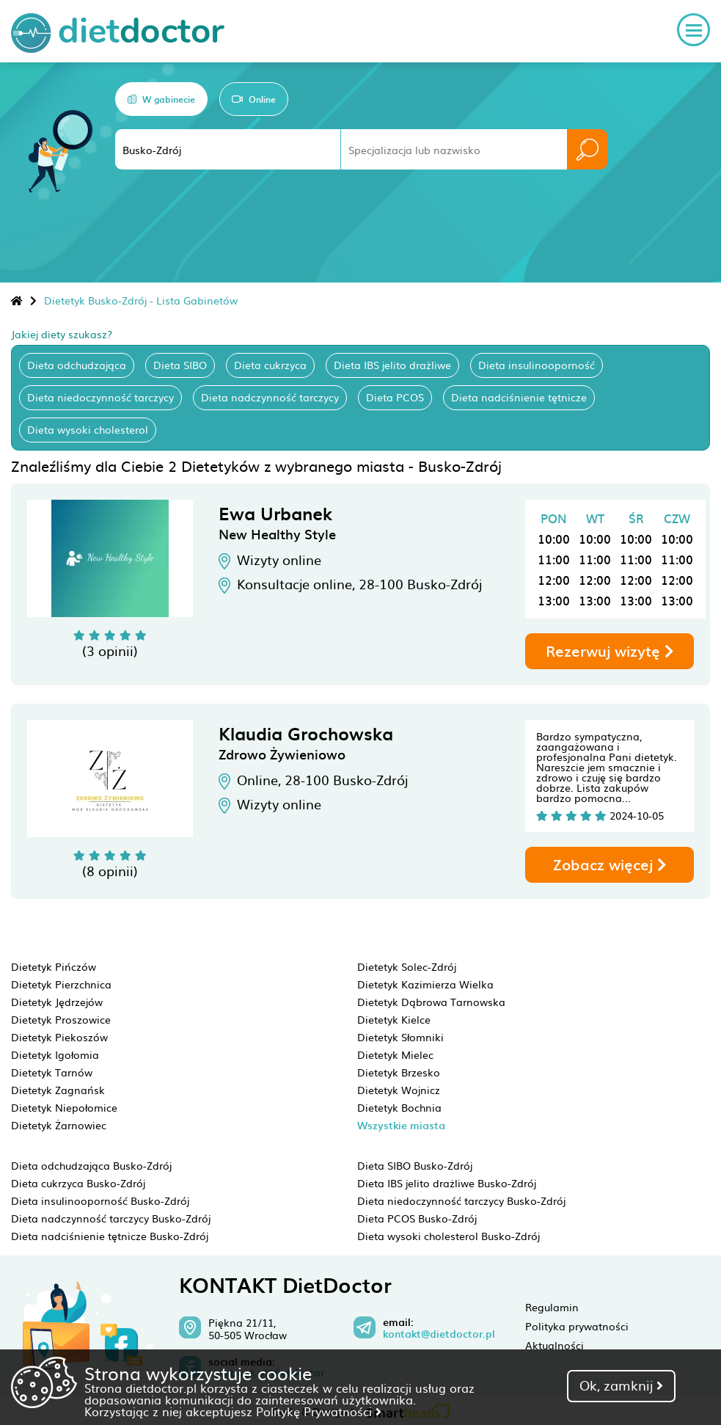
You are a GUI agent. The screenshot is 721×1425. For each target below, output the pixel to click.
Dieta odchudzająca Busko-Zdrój (91, 1165)
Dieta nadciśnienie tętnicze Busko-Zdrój (109, 1235)
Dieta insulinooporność (536, 364)
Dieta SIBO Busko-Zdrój (414, 1165)
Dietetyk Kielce (394, 1019)
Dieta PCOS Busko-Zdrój (417, 1218)
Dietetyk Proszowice (61, 1019)
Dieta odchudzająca (76, 364)
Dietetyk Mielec (395, 1054)
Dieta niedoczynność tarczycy (100, 397)
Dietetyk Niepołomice (64, 1107)
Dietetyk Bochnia (399, 1107)
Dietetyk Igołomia (55, 1054)
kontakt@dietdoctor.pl (439, 1334)
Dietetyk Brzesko (398, 1072)
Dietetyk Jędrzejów (57, 1001)
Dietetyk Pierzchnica (61, 984)
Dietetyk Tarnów (51, 1072)
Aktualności (554, 1345)
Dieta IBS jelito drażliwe (392, 364)
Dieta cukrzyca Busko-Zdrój (78, 1183)
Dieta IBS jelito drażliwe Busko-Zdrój (446, 1183)
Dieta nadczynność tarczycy (270, 397)
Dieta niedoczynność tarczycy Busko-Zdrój (461, 1200)
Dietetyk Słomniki (400, 1036)
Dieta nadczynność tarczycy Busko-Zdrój (111, 1218)
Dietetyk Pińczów (53, 966)
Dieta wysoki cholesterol (87, 429)
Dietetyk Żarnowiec (58, 1125)
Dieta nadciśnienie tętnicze (519, 397)
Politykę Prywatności (318, 1411)
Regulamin (552, 1307)
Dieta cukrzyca (270, 364)
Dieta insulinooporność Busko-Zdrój (100, 1200)
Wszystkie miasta (401, 1125)
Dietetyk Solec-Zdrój (406, 966)
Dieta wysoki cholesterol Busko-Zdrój (448, 1235)
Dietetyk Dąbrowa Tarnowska (431, 1001)
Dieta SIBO (180, 364)
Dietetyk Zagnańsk (58, 1089)
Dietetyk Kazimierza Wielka (425, 984)
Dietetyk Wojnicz (398, 1089)
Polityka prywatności (577, 1326)
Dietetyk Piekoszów (59, 1036)
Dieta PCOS (395, 397)
